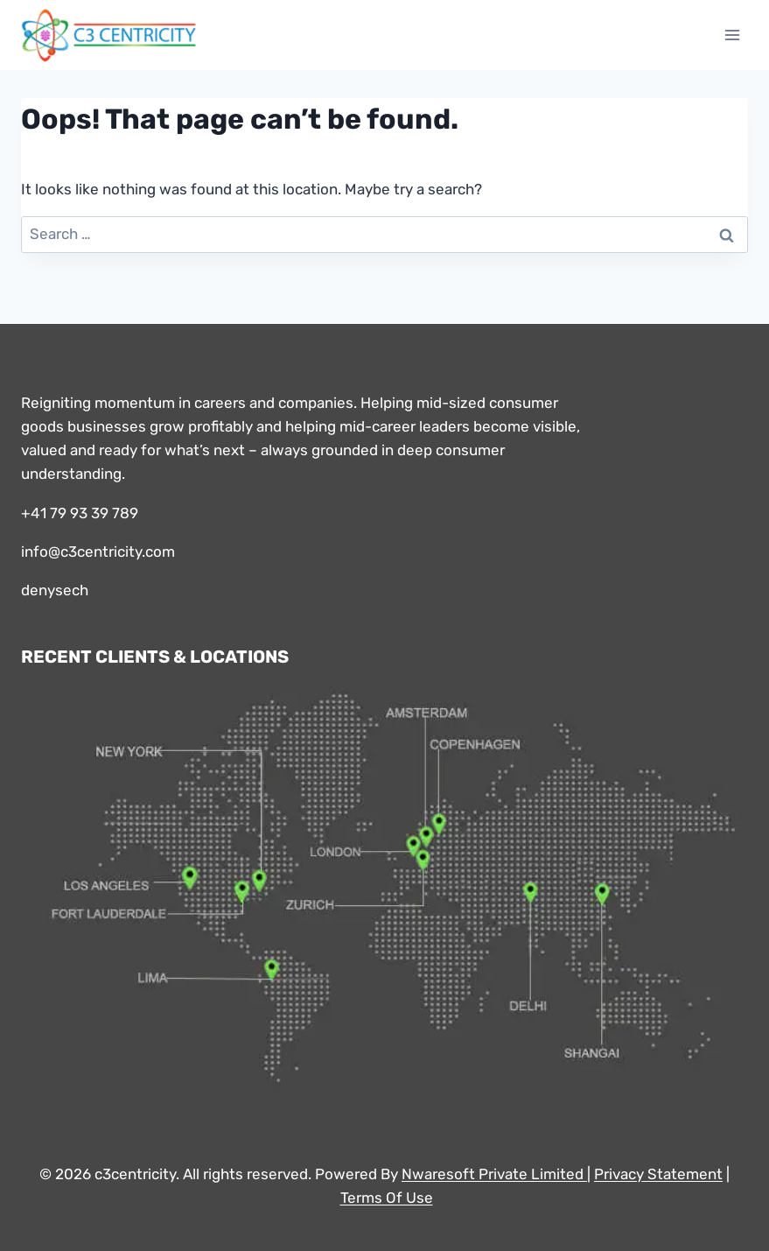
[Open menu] (732, 34)
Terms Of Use (386, 1197)
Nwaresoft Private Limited (493, 1174)
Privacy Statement (658, 1174)
